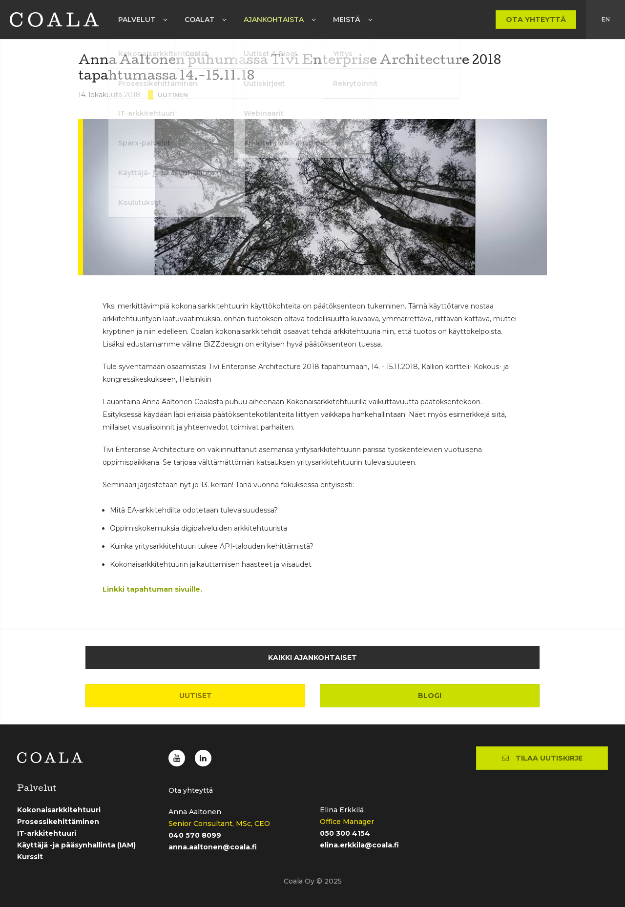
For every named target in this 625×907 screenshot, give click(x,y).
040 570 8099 (194, 835)
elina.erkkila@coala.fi (359, 845)
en (606, 19)
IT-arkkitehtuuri (46, 833)
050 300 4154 (345, 833)
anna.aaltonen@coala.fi (212, 847)
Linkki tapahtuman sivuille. (152, 589)
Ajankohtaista (274, 19)
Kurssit (30, 856)
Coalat (199, 19)
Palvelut (136, 19)
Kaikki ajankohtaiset (312, 657)
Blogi (429, 695)
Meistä (346, 19)
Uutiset (195, 695)
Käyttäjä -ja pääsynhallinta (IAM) (76, 845)
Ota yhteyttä (536, 19)
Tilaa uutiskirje (542, 758)
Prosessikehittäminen (58, 821)
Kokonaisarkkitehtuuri (59, 809)
